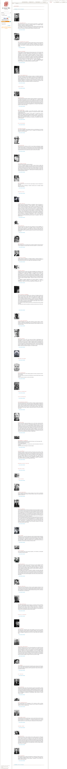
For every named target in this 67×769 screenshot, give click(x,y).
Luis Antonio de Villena (23, 41)
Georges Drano (21, 270)
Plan (66, 0)
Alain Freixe (21, 628)
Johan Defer (20, 86)
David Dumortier (21, 372)
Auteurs (13, 3)
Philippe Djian (21, 191)
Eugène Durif (21, 422)
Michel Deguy (21, 97)
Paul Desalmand (21, 123)
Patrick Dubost (21, 338)
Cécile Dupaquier (22, 396)
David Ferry (20, 535)
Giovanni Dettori (22, 128)
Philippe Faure (21, 468)
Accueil (17, 3)
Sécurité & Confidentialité (62, 0)
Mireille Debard (21, 51)
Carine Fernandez (22, 492)
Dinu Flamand (21, 182)
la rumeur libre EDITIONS (7, 765)
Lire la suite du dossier (22, 29)
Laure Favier (21, 478)
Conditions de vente (51, 0)
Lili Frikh (20, 665)
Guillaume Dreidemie (22, 320)
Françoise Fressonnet (23, 646)
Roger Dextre (21, 145)
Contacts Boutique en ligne (46, 0)
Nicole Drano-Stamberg (23, 294)
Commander (9, 25)
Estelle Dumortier (22, 391)
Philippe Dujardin (22, 358)
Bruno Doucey (21, 225)
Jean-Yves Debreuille (23, 75)
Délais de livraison (56, 0)
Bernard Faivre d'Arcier (23, 463)
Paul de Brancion (22, 22)
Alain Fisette (21, 550)
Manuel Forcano (21, 586)
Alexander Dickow (22, 163)
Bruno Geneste (21, 755)
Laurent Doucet (21, 203)
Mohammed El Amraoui (23, 440)
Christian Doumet (22, 257)
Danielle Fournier (22, 614)
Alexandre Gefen (22, 717)
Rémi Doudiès (21, 243)
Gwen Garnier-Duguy (22, 702)
